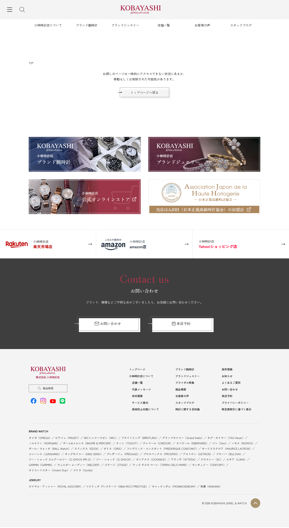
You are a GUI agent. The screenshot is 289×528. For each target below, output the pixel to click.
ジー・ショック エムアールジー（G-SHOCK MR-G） (61, 460)
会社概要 (137, 397)
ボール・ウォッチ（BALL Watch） (50, 449)
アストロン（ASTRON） (198, 454)
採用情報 (227, 371)
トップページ (137, 371)
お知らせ (227, 378)
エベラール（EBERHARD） (192, 444)
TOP (31, 63)
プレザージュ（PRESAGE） (123, 454)
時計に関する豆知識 (187, 410)
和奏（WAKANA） (211, 487)
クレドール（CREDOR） (158, 444)
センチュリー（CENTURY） (209, 465)
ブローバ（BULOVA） (229, 454)
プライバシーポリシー (235, 404)
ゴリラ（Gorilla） (83, 471)
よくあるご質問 (231, 384)
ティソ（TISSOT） (127, 444)
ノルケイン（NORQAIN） (44, 444)
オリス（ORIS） (113, 449)
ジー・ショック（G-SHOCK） (114, 460)
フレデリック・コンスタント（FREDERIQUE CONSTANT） (162, 449)
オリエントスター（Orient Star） (49, 471)
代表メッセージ (141, 391)
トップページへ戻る (144, 93)
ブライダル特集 (184, 384)
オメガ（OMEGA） (40, 438)
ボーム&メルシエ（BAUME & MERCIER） (88, 444)
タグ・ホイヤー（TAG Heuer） (226, 438)
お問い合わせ (108, 325)
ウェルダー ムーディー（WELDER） (79, 465)
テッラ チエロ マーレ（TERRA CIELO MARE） (161, 465)
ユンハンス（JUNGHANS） (45, 454)
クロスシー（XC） (212, 460)
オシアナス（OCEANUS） (151, 460)
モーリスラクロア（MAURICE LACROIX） (227, 449)
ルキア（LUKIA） (236, 460)
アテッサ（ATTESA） (184, 460)
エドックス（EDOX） (87, 449)
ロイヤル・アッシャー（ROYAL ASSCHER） (56, 487)
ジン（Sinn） (220, 444)
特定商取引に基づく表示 (236, 410)
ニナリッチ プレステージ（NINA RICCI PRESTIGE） (117, 487)
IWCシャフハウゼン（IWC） (101, 438)
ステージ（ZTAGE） (117, 465)
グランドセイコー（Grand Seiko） (183, 438)
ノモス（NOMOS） (243, 444)
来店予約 (181, 325)
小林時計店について (48, 25)
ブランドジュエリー (125, 25)
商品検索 (48, 390)
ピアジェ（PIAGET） (67, 438)
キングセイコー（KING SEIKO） (84, 454)
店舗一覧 (164, 25)
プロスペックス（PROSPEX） (161, 454)
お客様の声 (202, 25)
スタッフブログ (241, 25)
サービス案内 (140, 404)
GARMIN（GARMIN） (41, 465)
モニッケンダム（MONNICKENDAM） (174, 487)
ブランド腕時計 (86, 25)
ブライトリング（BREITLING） (140, 438)
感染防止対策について (145, 410)
